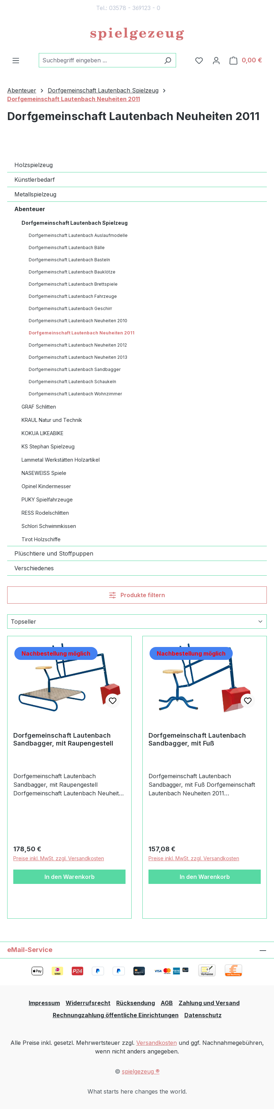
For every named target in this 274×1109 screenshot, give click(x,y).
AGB (167, 1002)
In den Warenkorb (69, 876)
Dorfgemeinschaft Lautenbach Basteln (69, 259)
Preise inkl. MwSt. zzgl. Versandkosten (58, 858)
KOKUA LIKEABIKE (42, 433)
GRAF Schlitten (39, 407)
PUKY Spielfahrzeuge (47, 499)
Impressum (44, 1002)
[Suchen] (167, 60)
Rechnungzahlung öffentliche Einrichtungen (116, 1015)
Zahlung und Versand (209, 1002)
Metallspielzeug (35, 194)
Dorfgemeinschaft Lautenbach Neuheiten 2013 (78, 357)
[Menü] (15, 60)
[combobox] (99, 60)
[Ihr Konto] (216, 60)
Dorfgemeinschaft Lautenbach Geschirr (70, 308)
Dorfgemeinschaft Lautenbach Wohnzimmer (75, 393)
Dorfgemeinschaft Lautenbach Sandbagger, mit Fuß (197, 739)
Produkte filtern (137, 595)
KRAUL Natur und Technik (52, 420)
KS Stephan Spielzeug (48, 446)
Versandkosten (156, 1042)
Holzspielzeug (33, 164)
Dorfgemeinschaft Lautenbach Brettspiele (73, 284)
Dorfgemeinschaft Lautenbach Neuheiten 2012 (78, 345)
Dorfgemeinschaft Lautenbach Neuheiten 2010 (78, 320)
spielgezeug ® (141, 1071)
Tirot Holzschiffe (41, 539)
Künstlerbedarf (34, 179)
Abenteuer (29, 209)
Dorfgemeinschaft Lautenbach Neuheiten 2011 (81, 332)
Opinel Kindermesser (46, 486)
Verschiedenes (34, 568)
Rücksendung (135, 1002)
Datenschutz (203, 1015)
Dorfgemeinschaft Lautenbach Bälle (67, 247)
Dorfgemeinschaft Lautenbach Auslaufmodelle (78, 235)
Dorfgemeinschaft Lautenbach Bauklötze (72, 272)
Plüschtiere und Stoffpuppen (53, 553)
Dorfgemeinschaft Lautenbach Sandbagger (75, 369)
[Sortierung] (137, 621)
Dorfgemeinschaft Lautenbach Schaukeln (72, 381)
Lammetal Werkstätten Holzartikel (61, 460)
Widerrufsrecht (88, 1002)
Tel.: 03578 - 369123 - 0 (128, 7)
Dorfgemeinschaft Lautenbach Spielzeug (75, 223)
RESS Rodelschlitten (45, 513)
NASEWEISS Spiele (44, 473)
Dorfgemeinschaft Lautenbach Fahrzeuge (73, 296)
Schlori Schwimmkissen (49, 526)
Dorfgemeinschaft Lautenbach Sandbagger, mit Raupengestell (63, 739)
